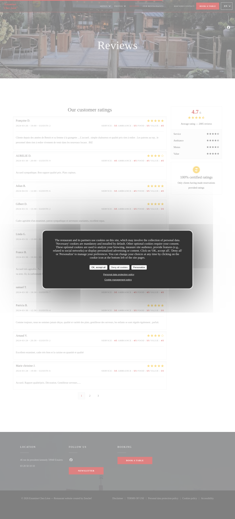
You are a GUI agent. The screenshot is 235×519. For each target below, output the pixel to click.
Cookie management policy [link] (118, 279)
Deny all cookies (119, 267)
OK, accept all (98, 267)
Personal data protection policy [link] (118, 274)
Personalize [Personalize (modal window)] (139, 267)
